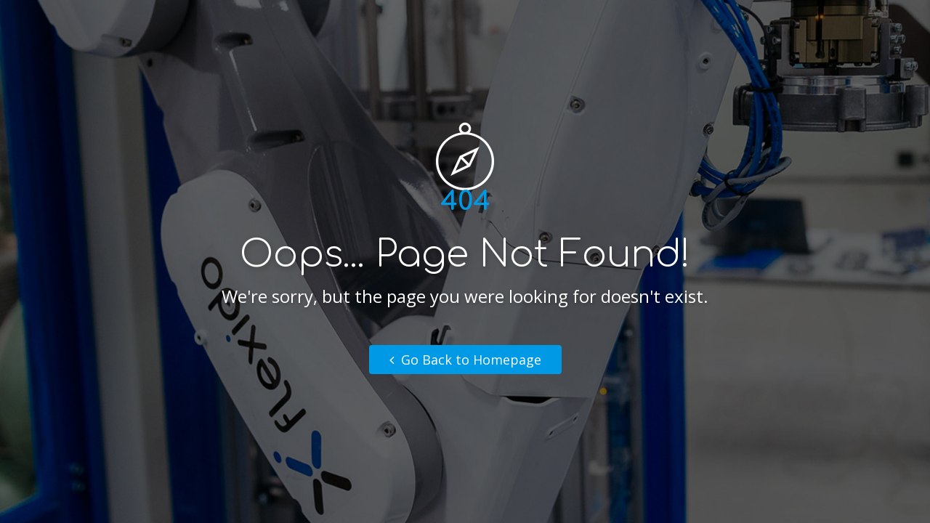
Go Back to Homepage (465, 359)
